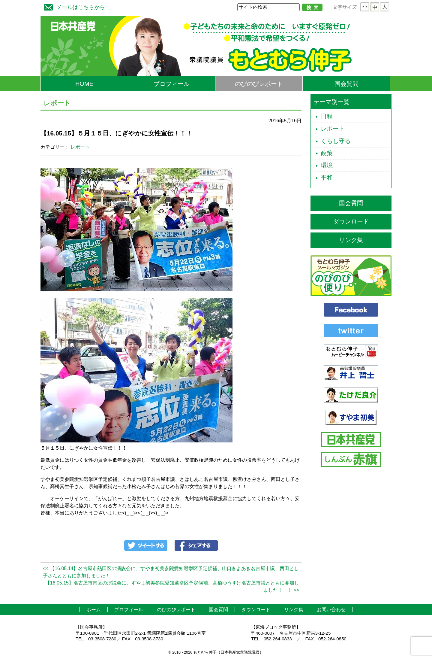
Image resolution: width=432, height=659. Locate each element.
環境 (327, 165)
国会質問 (346, 83)
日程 (327, 116)
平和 (327, 177)
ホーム (93, 609)
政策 (327, 153)
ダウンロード (351, 221)
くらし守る (336, 141)
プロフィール (172, 83)
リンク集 (351, 240)
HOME (84, 83)
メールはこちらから (73, 6)
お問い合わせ (331, 609)
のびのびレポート (259, 83)
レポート (80, 147)
